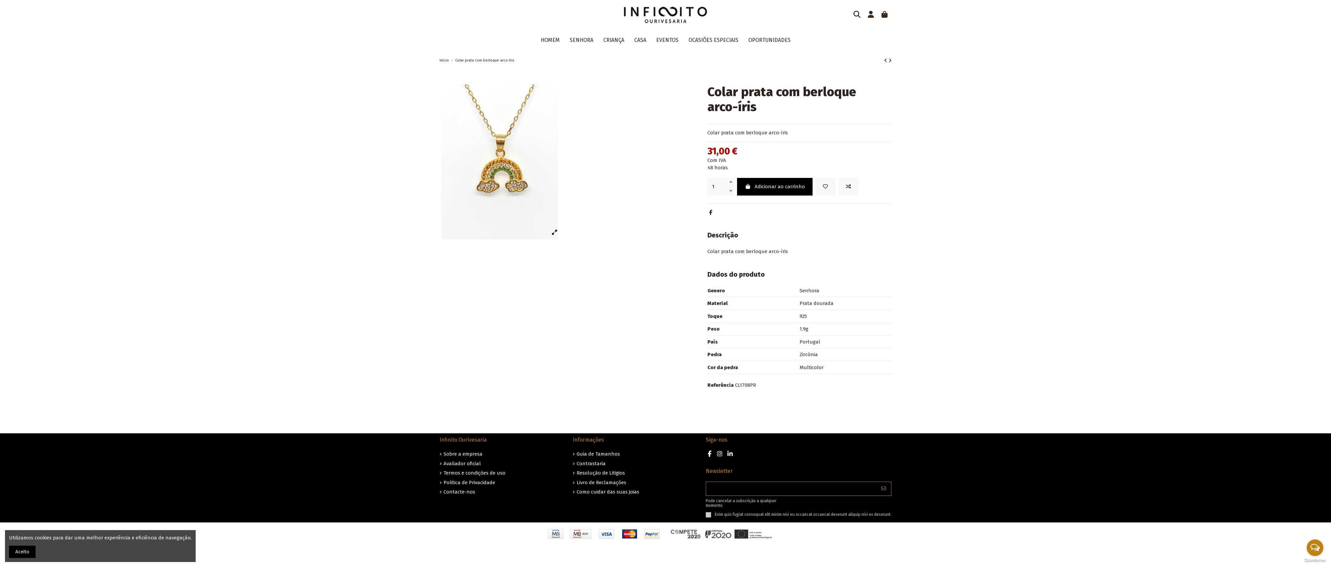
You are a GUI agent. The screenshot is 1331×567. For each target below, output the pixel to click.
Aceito (22, 552)
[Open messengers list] (1315, 547)
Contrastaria (591, 464)
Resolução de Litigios (601, 473)
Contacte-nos (459, 492)
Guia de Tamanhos (598, 454)
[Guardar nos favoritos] (826, 187)
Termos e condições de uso (474, 473)
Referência (720, 385)
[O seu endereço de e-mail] (791, 489)
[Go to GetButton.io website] (1315, 560)
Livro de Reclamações (601, 483)
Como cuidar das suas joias (608, 492)
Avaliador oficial (462, 464)
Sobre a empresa (463, 454)
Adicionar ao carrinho (775, 187)
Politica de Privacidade (469, 483)
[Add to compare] (848, 187)
